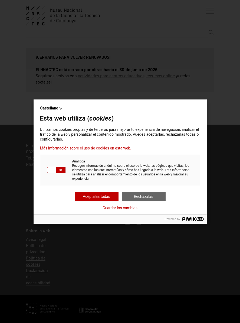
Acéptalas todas (96, 196)
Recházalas (143, 196)
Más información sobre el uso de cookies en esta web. (85, 148)
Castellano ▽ (51, 108)
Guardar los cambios (120, 208)
